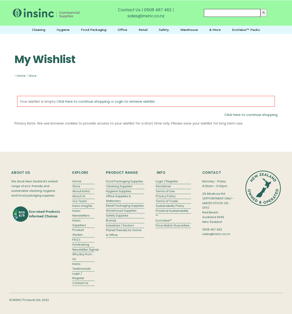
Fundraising (80, 244)
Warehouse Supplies (121, 210)
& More (215, 30)
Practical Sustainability (172, 211)
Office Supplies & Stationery (118, 198)
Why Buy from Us (82, 256)
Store (32, 76)
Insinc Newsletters (81, 213)
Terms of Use (165, 191)
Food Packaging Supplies (124, 181)
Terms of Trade (167, 201)
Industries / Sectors (120, 225)
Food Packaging (93, 30)
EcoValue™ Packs (246, 30)
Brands (111, 220)
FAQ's (76, 239)
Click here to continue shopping (83, 101)
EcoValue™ (164, 220)
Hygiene (63, 30)
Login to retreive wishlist (135, 101)
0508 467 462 (158, 10)
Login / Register (78, 275)
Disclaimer (163, 186)
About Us (78, 196)
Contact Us (129, 10)
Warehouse (189, 30)
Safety (164, 30)
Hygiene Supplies (118, 191)
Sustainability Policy (170, 206)
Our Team (79, 201)
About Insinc (81, 191)
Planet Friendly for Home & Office (123, 232)
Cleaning (38, 30)
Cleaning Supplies (119, 186)
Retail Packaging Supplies (125, 205)
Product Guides (78, 232)
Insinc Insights (82, 206)
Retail (143, 30)
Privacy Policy (166, 196)
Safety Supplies (117, 215)
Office (122, 30)
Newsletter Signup (83, 249)
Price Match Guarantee (172, 225)
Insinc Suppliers (79, 222)
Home (21, 76)
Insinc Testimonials (81, 266)
